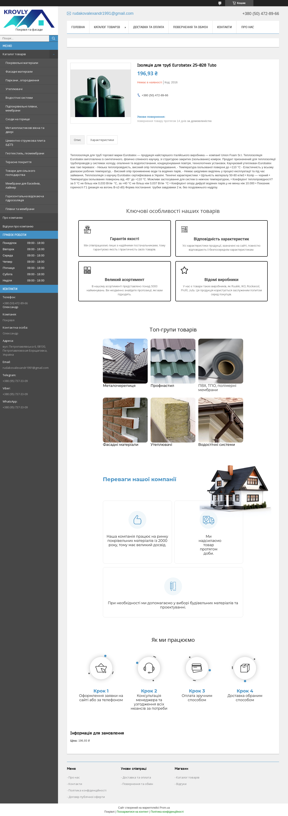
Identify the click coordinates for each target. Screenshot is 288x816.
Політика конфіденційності (87, 790)
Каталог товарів (14, 54)
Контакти (224, 27)
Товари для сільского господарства (20, 173)
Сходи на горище (18, 119)
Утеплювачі (14, 89)
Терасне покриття (18, 162)
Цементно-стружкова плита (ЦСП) (25, 142)
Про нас (247, 27)
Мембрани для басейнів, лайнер (23, 185)
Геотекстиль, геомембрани (25, 153)
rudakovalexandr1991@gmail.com (26, 368)
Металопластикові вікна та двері (25, 130)
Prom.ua (165, 807)
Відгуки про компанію (18, 226)
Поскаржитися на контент (132, 811)
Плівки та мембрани (20, 209)
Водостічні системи (19, 98)
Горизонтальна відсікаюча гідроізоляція (25, 198)
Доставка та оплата (148, 27)
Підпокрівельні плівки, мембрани (21, 108)
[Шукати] (53, 38)
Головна (78, 27)
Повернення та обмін (190, 27)
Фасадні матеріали (19, 71)
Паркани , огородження (22, 80)
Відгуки (181, 784)
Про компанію (13, 218)
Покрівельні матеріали (22, 63)
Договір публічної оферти (86, 797)
